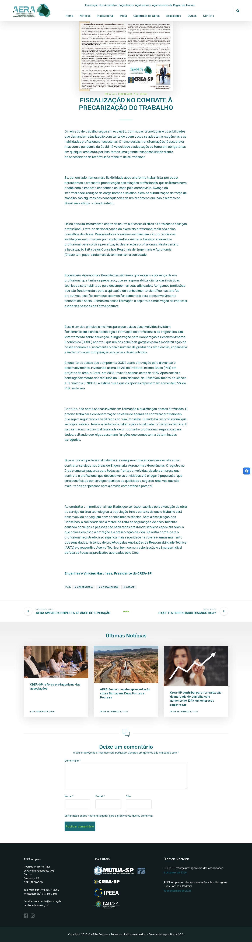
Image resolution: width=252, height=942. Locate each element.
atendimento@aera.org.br (46, 901)
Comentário (73, 760)
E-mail (100, 796)
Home (69, 15)
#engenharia (85, 587)
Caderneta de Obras (146, 15)
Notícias (85, 15)
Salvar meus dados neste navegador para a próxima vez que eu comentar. (109, 815)
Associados (173, 15)
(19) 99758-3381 (47, 893)
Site (128, 796)
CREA (108, 94)
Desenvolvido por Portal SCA (165, 934)
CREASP (130, 587)
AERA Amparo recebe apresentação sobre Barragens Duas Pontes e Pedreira (125, 693)
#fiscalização (109, 587)
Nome (69, 796)
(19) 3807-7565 (50, 889)
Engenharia (125, 94)
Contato (208, 15)
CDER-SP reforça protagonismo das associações (193, 868)
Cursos (192, 15)
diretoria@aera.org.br (36, 905)
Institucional (105, 15)
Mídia (123, 15)
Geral (143, 94)
